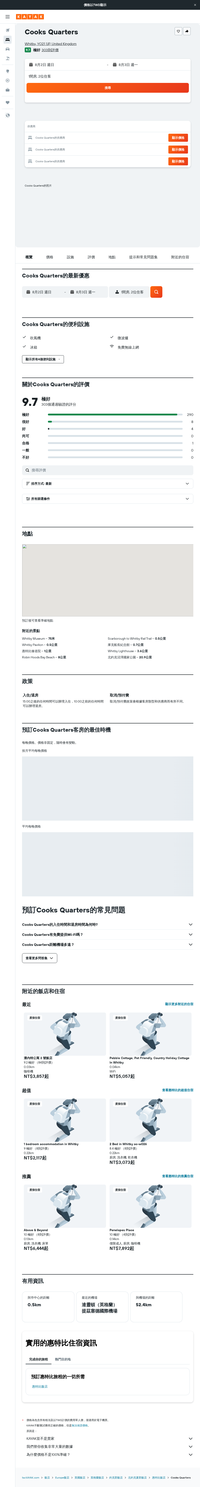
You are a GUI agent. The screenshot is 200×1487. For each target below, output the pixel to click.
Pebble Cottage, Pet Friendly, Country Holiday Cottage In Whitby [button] (149, 1060)
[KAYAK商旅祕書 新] (7, 89)
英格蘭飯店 (97, 1477)
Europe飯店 (62, 1477)
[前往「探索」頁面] (7, 71)
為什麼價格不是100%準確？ (110, 1454)
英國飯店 (80, 1477)
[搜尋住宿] (7, 39)
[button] (195, 5)
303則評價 (50, 50)
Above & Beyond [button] (36, 1230)
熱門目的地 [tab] (63, 1359)
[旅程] (7, 102)
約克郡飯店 (116, 1477)
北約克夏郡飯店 (137, 1477)
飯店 (47, 1477)
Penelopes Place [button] (122, 1230)
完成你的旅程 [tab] (38, 1359)
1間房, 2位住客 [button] (40, 76)
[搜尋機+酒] (7, 58)
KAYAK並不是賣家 (110, 1438)
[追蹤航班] (7, 80)
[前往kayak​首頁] (30, 16)
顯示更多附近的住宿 (179, 1004)
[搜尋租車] (7, 49)
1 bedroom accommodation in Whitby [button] (51, 1144)
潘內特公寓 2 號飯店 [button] (38, 1058)
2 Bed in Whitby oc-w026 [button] (128, 1144)
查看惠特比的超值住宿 (177, 1090)
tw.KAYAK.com (30, 1477)
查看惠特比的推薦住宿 (177, 1176)
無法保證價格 (80, 1425)
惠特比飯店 (40, 1386)
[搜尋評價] (111, 470)
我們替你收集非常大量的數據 (110, 1446)
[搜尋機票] (7, 30)
